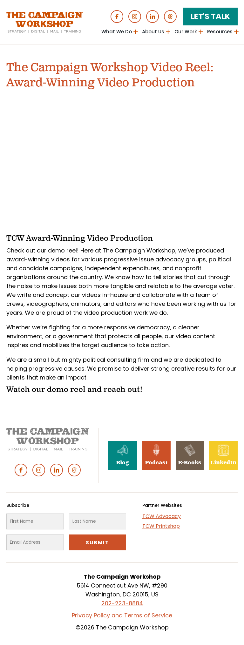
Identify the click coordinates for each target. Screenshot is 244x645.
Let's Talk (210, 16)
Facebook (117, 16)
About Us (153, 31)
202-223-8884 (122, 603)
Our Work (185, 31)
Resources (220, 31)
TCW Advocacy (161, 516)
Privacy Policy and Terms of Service (122, 615)
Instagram (134, 16)
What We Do (116, 31)
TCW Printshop (161, 526)
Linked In (152, 16)
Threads (170, 16)
